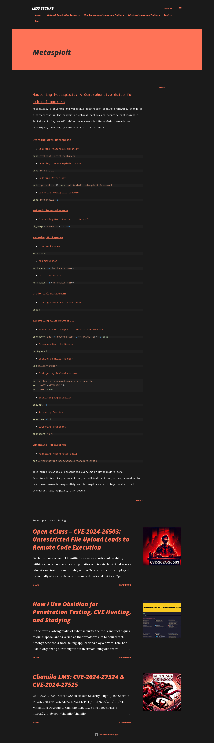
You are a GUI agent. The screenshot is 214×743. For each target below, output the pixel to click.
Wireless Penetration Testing (143, 15)
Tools (167, 15)
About (38, 15)
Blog (37, 21)
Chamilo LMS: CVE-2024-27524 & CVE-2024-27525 (78, 681)
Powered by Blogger (107, 734)
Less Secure (43, 8)
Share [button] (162, 87)
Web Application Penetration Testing (103, 15)
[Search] (168, 8)
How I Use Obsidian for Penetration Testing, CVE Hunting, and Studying (82, 612)
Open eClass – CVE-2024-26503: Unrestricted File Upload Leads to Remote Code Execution (81, 539)
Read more (125, 584)
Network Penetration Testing (62, 15)
